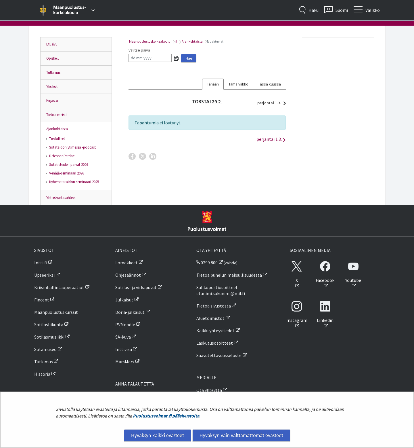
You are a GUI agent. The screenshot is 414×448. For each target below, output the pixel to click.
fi (176, 41)
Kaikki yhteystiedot (215, 330)
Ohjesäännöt (128, 275)
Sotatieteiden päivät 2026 (68, 164)
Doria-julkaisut (130, 312)
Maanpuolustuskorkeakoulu (149, 41)
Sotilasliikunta (48, 324)
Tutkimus (53, 72)
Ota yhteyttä (209, 390)
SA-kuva (123, 337)
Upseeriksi (44, 275)
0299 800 (207, 262)
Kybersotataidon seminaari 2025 (74, 181)
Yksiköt (51, 86)
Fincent (41, 300)
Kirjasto (52, 100)
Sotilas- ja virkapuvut (136, 287)
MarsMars (124, 362)
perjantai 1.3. (270, 102)
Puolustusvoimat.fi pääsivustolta (166, 416)
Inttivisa (123, 349)
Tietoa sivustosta (213, 306)
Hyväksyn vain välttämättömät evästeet (241, 435)
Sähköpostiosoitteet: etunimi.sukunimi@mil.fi (220, 290)
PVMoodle (125, 324)
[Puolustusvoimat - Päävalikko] (74, 10)
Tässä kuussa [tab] (269, 84)
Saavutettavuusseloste (218, 355)
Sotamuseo (45, 349)
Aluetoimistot (210, 318)
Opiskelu (53, 58)
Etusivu (51, 44)
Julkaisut (124, 300)
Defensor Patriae (61, 155)
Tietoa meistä (57, 114)
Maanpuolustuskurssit (56, 312)
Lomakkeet (126, 262)
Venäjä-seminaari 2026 (66, 173)
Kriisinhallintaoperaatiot (59, 287)
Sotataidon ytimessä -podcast (72, 147)
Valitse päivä (139, 50)
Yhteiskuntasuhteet (61, 197)
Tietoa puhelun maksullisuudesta (229, 275)
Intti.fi (40, 262)
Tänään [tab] (213, 84)
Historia (42, 374)
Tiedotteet (57, 138)
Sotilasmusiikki (49, 337)
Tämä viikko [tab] (238, 84)
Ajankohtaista (57, 128)
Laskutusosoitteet (214, 343)
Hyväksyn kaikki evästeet (157, 435)
